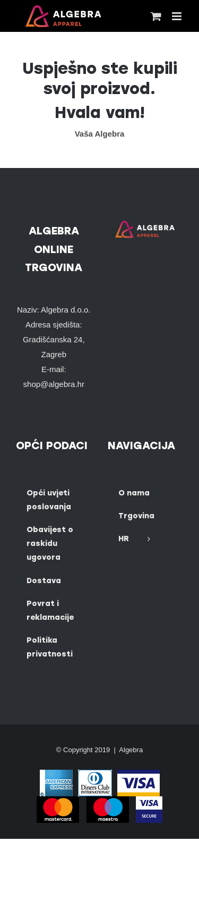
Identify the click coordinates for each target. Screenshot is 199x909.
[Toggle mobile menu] (177, 16)
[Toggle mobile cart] (156, 16)
